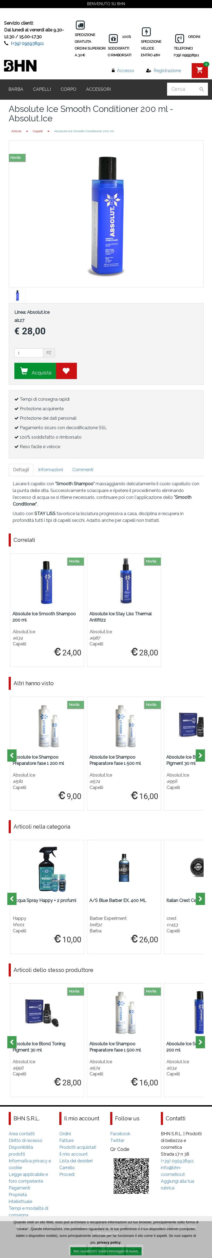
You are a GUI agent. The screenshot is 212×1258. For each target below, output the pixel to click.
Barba (15, 89)
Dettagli (21, 469)
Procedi (66, 1174)
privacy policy (109, 1243)
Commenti (82, 469)
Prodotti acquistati (77, 1147)
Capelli (42, 89)
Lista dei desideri (76, 1160)
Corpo (68, 89)
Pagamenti (19, 1188)
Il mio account (73, 1154)
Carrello (67, 1167)
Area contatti (22, 1133)
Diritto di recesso (25, 1140)
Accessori (98, 89)
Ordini (65, 1133)
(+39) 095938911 (27, 43)
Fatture (66, 1140)
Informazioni (50, 469)
